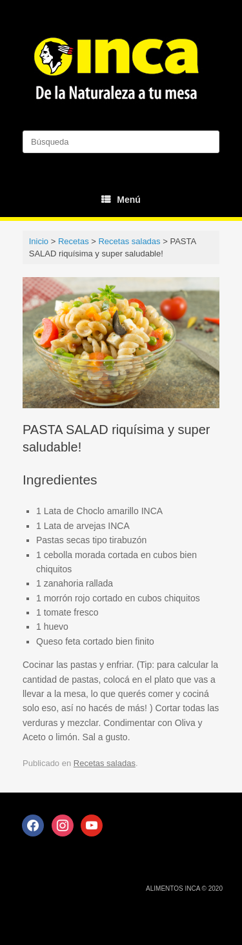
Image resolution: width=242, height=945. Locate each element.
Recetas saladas (105, 763)
